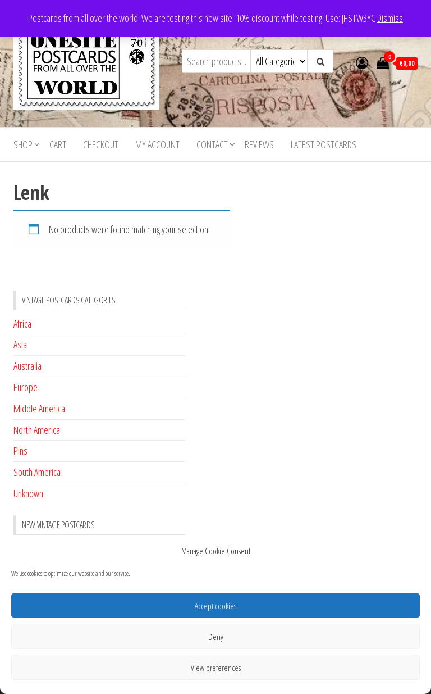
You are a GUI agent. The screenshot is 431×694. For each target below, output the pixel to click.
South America (37, 472)
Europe (25, 387)
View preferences (216, 667)
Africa (22, 323)
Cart (57, 144)
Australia (27, 366)
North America (36, 430)
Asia (20, 344)
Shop (23, 144)
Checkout (100, 144)
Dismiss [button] (390, 18)
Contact (212, 144)
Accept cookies (215, 605)
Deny (215, 636)
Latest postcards (323, 144)
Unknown (28, 493)
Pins (20, 450)
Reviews (259, 144)
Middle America (39, 408)
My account (157, 144)
